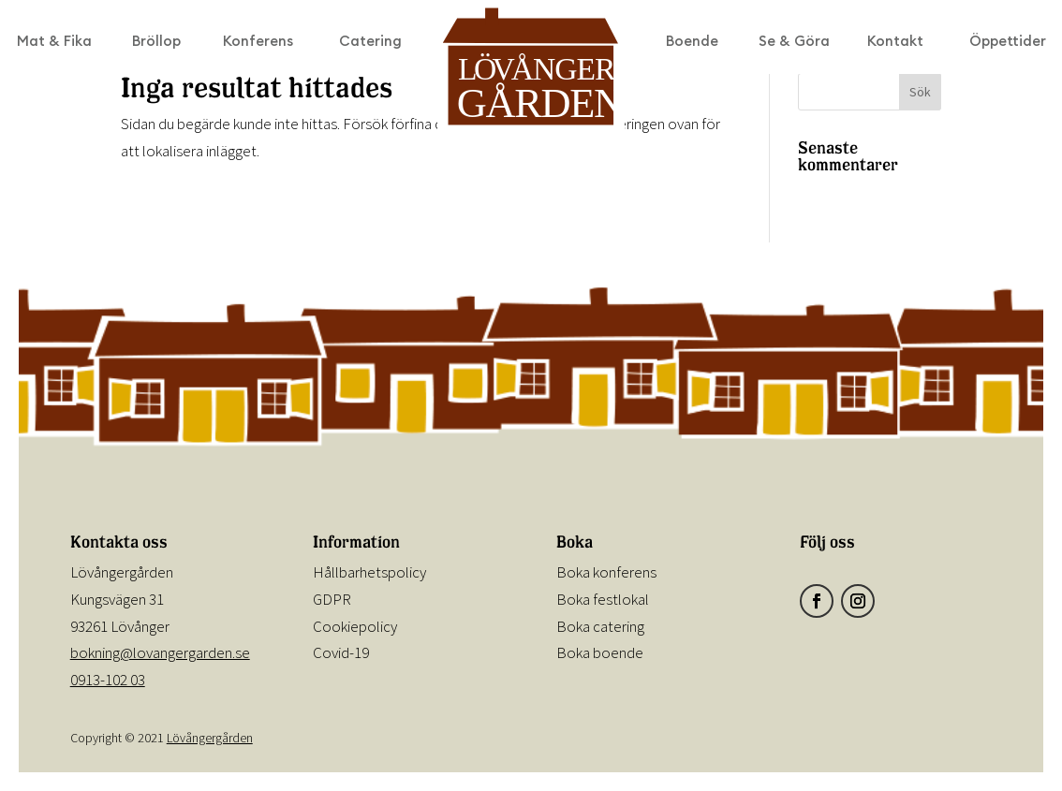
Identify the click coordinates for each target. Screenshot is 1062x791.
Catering (370, 42)
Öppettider (1007, 42)
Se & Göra (794, 42)
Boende (692, 42)
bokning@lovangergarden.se (160, 652)
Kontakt (895, 42)
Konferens (258, 42)
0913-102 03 (107, 679)
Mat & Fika (54, 42)
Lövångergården (210, 737)
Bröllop (156, 42)
